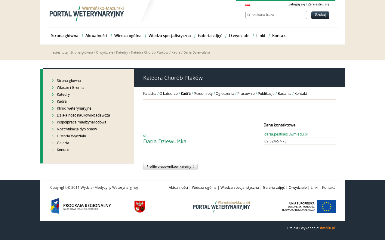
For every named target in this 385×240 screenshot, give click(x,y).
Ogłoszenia (225, 94)
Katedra (149, 94)
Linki (314, 187)
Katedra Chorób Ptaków (149, 53)
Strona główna (81, 53)
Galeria (63, 143)
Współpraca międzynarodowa (81, 122)
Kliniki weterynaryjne (74, 108)
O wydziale (104, 53)
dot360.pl (327, 228)
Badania (284, 94)
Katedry (122, 53)
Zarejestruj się (318, 4)
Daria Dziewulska (196, 53)
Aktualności (178, 187)
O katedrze (168, 94)
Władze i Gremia (71, 88)
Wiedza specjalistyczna (239, 187)
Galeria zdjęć (274, 187)
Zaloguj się (296, 4)
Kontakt (63, 150)
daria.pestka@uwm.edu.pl (286, 134)
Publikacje (266, 94)
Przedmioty (203, 94)
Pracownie (246, 94)
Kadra (175, 53)
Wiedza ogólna (204, 187)
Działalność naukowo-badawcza (83, 115)
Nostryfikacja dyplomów (77, 129)
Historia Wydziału (71, 136)
